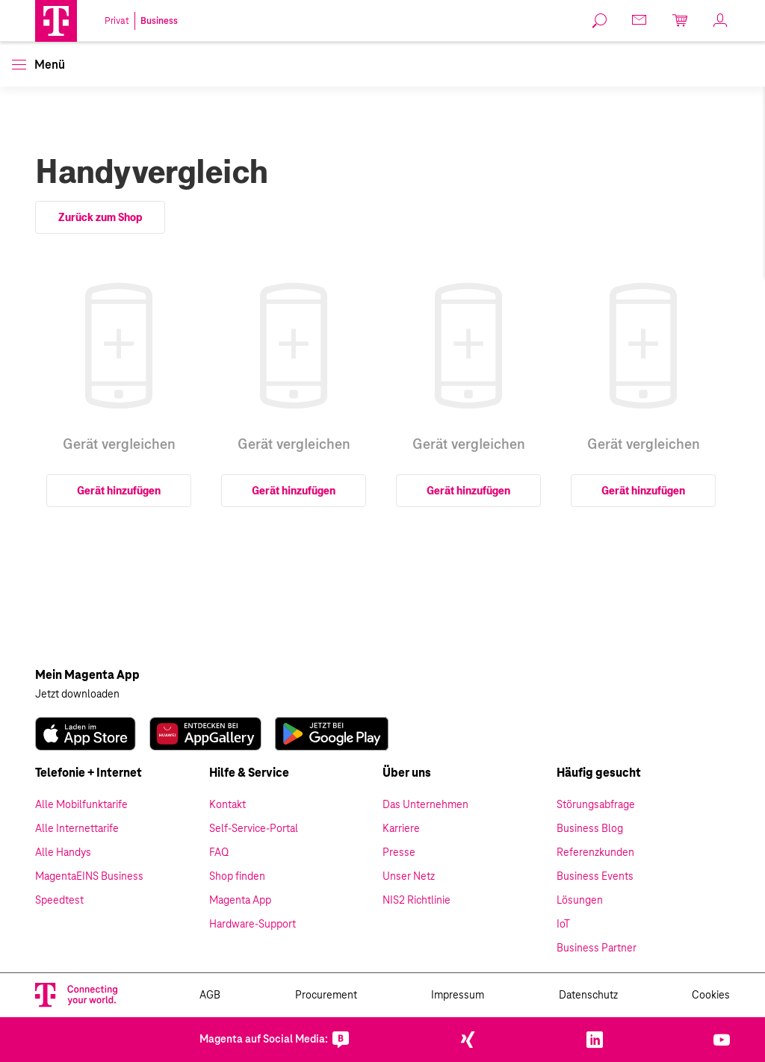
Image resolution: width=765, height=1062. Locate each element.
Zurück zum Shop (100, 217)
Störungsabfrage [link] (596, 805)
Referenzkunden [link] (595, 853)
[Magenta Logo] (56, 21)
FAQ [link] (219, 853)
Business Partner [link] (597, 948)
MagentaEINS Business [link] (89, 877)
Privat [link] (117, 21)
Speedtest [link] (59, 901)
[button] (56, 21)
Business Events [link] (595, 877)
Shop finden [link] (237, 877)
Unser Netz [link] (408, 877)
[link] (600, 21)
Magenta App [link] (240, 901)
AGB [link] (209, 996)
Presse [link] (398, 853)
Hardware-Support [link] (252, 925)
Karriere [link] (401, 829)
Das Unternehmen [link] (425, 805)
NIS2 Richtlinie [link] (416, 901)
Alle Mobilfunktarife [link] (81, 805)
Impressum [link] (457, 996)
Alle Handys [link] (63, 853)
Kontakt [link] (227, 805)
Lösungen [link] (580, 901)
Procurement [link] (326, 996)
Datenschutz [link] (588, 996)
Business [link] (159, 21)
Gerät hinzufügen (119, 490)
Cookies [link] (711, 996)
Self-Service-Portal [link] (253, 829)
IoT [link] (563, 925)
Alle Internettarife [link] (77, 829)
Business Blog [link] (590, 829)
